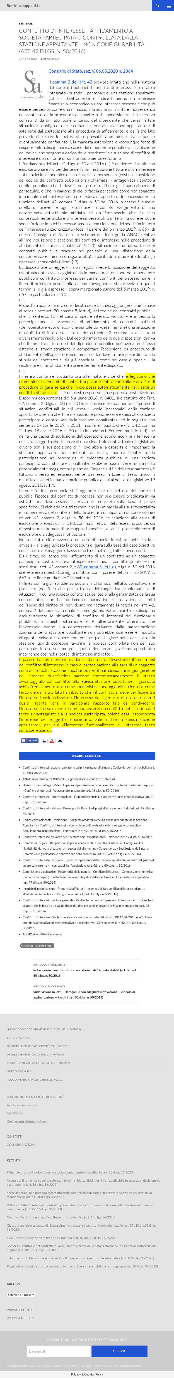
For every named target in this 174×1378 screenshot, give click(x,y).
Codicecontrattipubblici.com (27, 1121)
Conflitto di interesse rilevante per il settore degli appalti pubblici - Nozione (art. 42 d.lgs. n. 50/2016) (88, 837)
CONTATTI (14, 1136)
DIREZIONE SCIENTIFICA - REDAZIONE (35, 1097)
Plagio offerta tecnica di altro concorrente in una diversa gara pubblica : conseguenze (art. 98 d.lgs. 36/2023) (82, 1266)
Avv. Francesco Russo (87, 1365)
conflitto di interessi (37, 945)
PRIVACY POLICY (19, 1310)
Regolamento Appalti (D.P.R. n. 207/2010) (35, 1079)
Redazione (51, 59)
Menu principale (167, 5)
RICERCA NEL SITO (20, 1318)
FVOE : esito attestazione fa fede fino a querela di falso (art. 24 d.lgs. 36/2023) (61, 1238)
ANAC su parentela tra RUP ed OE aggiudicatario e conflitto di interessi (69, 779)
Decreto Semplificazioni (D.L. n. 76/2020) (35, 1054)
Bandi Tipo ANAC (18, 1037)
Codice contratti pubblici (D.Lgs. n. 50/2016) (38, 1063)
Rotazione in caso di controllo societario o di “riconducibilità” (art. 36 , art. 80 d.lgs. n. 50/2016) (87, 969)
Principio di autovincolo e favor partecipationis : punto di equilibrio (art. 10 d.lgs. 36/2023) (70, 1172)
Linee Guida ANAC (19, 1071)
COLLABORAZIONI (21, 1144)
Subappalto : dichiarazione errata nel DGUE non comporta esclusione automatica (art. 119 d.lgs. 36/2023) (80, 1258)
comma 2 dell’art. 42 (72, 81)
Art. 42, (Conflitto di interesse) (42, 934)
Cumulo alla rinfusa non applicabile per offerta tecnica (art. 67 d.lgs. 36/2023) (61, 1217)
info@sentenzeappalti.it (128, 1365)
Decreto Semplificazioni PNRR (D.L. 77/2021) (37, 1046)
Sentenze (26, 23)
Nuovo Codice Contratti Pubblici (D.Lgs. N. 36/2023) (44, 1029)
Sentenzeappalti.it (23, 5)
